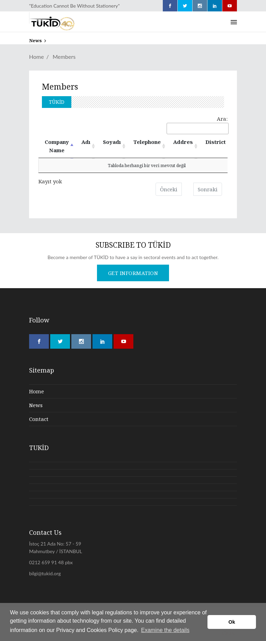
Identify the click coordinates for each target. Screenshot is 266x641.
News (36, 405)
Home (36, 56)
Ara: (197, 124)
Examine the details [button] (165, 630)
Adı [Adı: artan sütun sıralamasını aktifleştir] (85, 141)
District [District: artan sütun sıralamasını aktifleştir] (215, 141)
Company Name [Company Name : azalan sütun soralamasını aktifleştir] (57, 146)
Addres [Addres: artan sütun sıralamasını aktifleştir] (183, 141)
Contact (38, 418)
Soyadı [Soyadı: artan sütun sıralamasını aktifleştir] (112, 141)
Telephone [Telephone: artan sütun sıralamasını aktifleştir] (147, 141)
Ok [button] (232, 622)
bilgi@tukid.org (45, 573)
